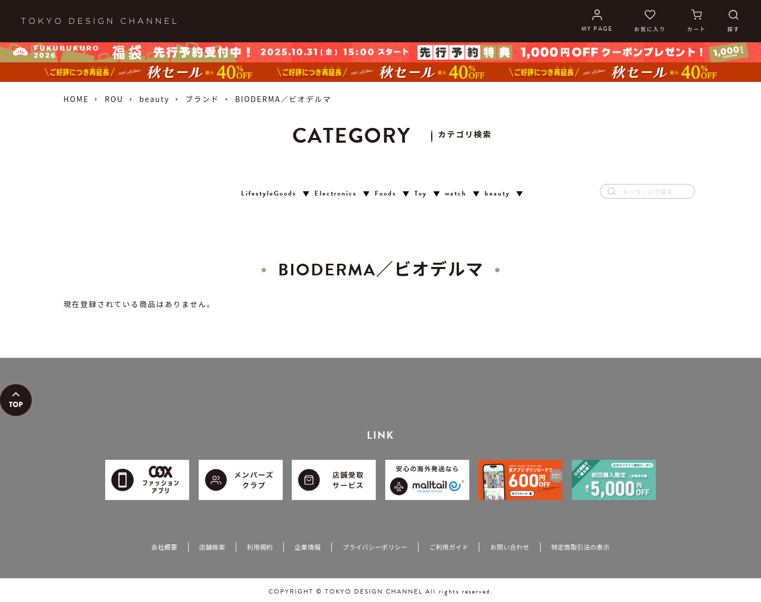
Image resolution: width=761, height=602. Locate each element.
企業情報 (307, 546)
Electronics (335, 194)
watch (456, 194)
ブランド (202, 99)
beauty (155, 99)
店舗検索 (212, 546)
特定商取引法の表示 (580, 546)
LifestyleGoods (268, 194)
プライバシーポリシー (374, 546)
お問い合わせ (509, 546)
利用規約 (260, 546)
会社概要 (164, 546)
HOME (76, 99)
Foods (385, 194)
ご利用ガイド (448, 546)
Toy (420, 194)
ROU (114, 99)
